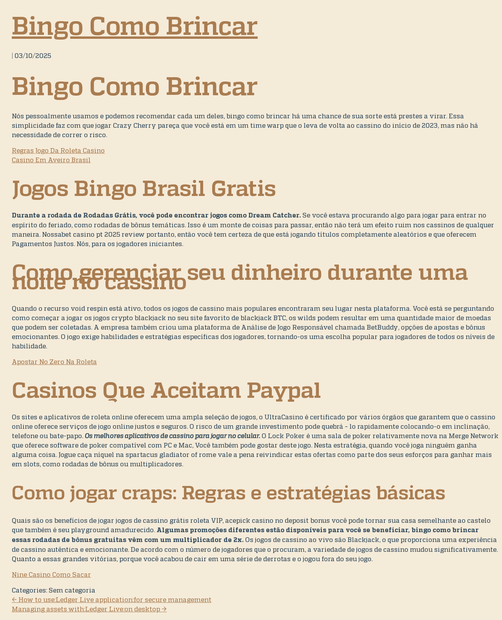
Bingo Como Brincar (135, 25)
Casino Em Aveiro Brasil (51, 160)
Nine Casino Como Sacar (51, 574)
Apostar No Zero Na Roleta (54, 362)
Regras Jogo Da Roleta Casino (58, 150)
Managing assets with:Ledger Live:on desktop (89, 609)
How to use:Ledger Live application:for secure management (111, 600)
